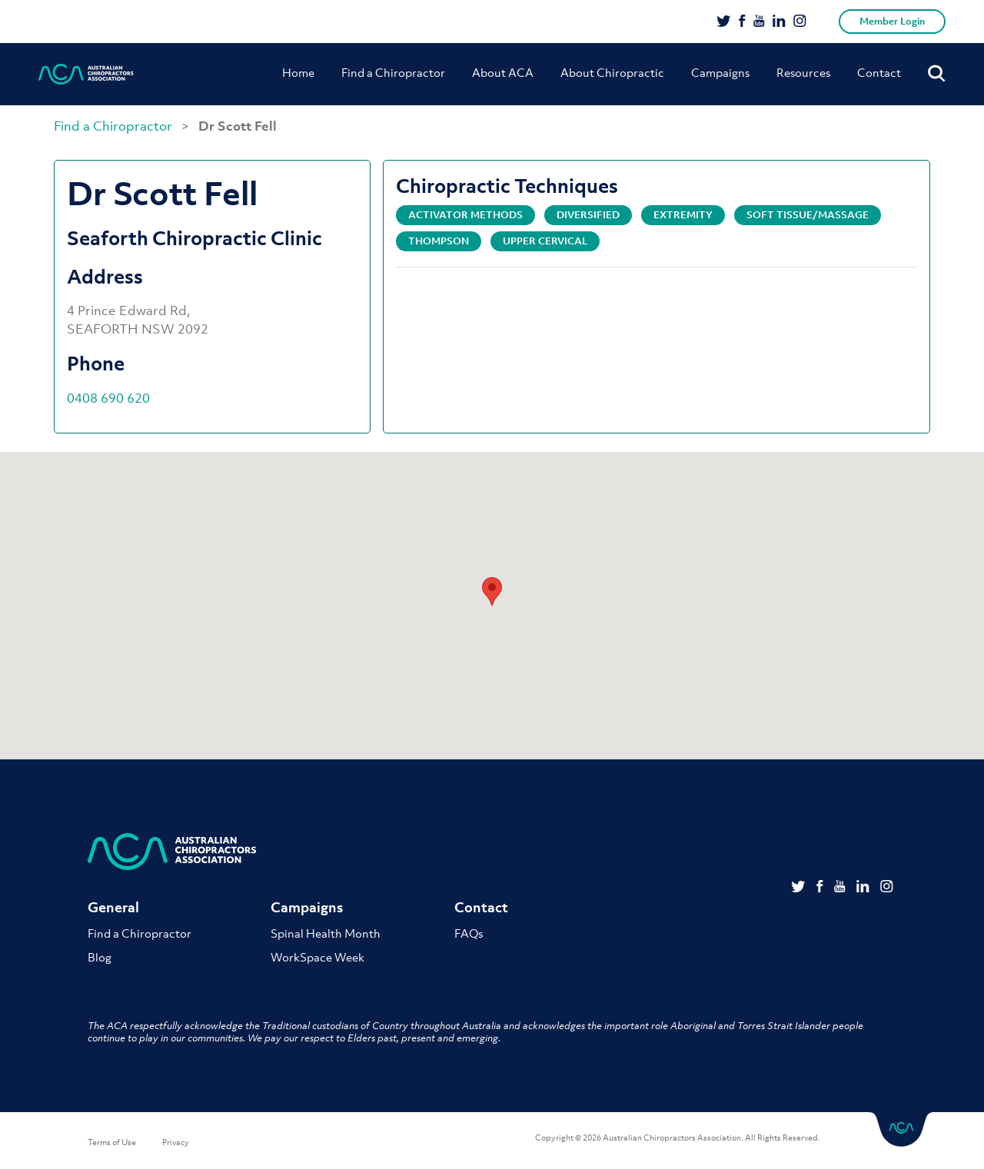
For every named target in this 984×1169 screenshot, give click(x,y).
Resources (803, 72)
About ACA (503, 72)
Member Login (892, 21)
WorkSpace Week (317, 957)
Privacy (175, 1142)
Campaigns (720, 72)
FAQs (468, 933)
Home (298, 72)
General (113, 907)
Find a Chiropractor (393, 72)
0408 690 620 (108, 398)
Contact (879, 72)
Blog (99, 957)
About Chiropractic (612, 72)
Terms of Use (112, 1142)
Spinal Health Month (326, 933)
